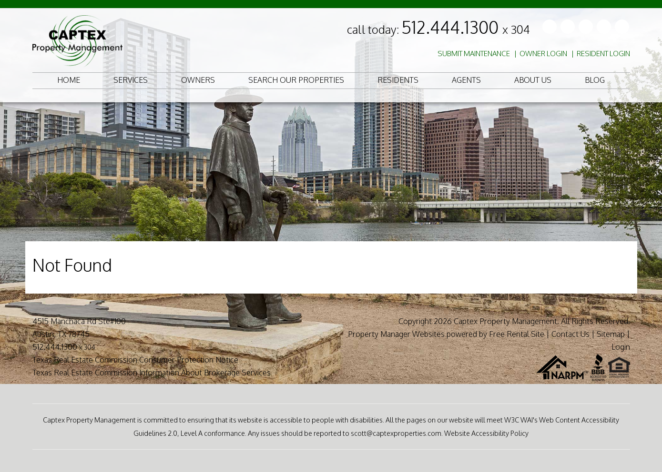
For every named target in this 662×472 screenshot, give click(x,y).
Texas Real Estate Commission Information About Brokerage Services (151, 372)
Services (130, 80)
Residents (397, 80)
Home (68, 80)
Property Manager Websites (396, 334)
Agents (466, 80)
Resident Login (603, 53)
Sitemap (611, 334)
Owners (198, 80)
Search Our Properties (296, 80)
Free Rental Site (516, 334)
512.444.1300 (465, 27)
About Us (532, 80)
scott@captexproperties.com (396, 433)
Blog (595, 80)
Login (620, 347)
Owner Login (543, 53)
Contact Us (570, 334)
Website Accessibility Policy (486, 433)
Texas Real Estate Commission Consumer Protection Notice (135, 359)
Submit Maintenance (474, 53)
